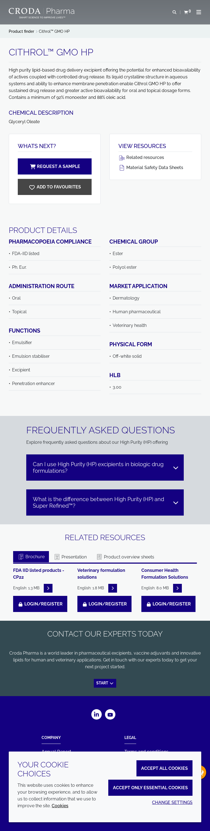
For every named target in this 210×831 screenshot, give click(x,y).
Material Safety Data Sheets (150, 167)
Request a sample (54, 166)
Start (105, 683)
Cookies (60, 805)
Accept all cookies (164, 768)
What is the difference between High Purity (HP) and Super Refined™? (106, 502)
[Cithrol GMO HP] (55, 187)
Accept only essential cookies (150, 787)
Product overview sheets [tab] (125, 557)
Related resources (141, 157)
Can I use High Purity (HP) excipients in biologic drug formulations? (106, 467)
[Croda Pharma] (42, 10)
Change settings (172, 802)
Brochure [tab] (31, 556)
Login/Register (40, 604)
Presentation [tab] (70, 557)
